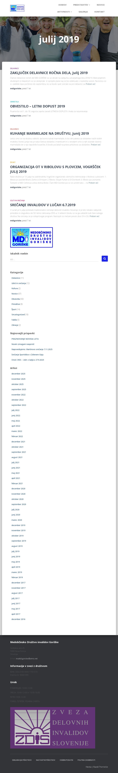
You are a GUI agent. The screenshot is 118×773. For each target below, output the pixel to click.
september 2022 (19, 405)
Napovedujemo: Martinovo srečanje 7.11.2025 (32, 349)
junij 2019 (16, 556)
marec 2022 (17, 431)
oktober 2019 (17, 535)
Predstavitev (81, 4)
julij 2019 (15, 551)
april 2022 (16, 426)
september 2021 (19, 452)
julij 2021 (15, 462)
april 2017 (16, 614)
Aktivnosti (64, 11)
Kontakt (100, 11)
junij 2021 (16, 467)
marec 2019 (17, 572)
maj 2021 (16, 473)
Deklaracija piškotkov (22, 760)
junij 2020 (16, 514)
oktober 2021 (17, 447)
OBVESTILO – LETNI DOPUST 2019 (37, 106)
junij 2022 (16, 415)
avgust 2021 (17, 457)
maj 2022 (16, 420)
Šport (12, 162)
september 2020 (19, 504)
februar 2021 (17, 483)
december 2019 (18, 525)
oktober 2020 (17, 499)
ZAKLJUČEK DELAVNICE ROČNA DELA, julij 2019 (49, 72)
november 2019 (18, 530)
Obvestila (14, 102)
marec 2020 (17, 520)
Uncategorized (18, 314)
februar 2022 (17, 436)
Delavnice (14, 68)
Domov (63, 4)
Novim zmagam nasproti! (23, 344)
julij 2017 (15, 598)
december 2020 (18, 488)
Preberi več (90, 84)
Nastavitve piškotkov (45, 760)
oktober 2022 (17, 399)
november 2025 (18, 379)
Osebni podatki (66, 760)
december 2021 (18, 441)
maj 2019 (16, 561)
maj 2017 (16, 608)
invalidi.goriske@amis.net (27, 658)
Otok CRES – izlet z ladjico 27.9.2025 (28, 360)
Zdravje (15, 325)
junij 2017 (16, 603)
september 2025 (19, 389)
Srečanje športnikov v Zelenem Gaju (27, 354)
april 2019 (16, 567)
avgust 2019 (17, 546)
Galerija (83, 11)
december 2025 (18, 373)
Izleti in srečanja (17, 200)
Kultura (15, 288)
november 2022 (18, 394)
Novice (101, 4)
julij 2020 (15, 509)
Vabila (14, 319)
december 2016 (18, 619)
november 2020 (18, 494)
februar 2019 (17, 577)
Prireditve (16, 304)
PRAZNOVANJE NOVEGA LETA (25, 339)
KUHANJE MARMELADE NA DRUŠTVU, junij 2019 (49, 133)
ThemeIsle (103, 767)
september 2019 (19, 541)
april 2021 (16, 478)
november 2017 (18, 588)
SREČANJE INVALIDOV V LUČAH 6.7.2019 (42, 204)
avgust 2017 (17, 593)
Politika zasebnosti (86, 760)
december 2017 (18, 582)
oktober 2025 (17, 384)
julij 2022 (15, 410)
